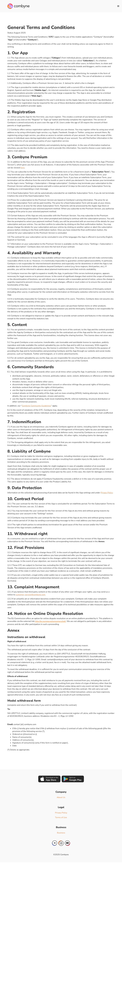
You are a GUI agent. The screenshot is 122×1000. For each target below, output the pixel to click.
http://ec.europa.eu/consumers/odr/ (50, 621)
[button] (118, 6)
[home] (18, 6)
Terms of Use (61, 817)
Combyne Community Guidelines (36, 405)
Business (61, 832)
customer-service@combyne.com (30, 594)
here (22, 167)
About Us (61, 797)
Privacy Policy (107, 492)
